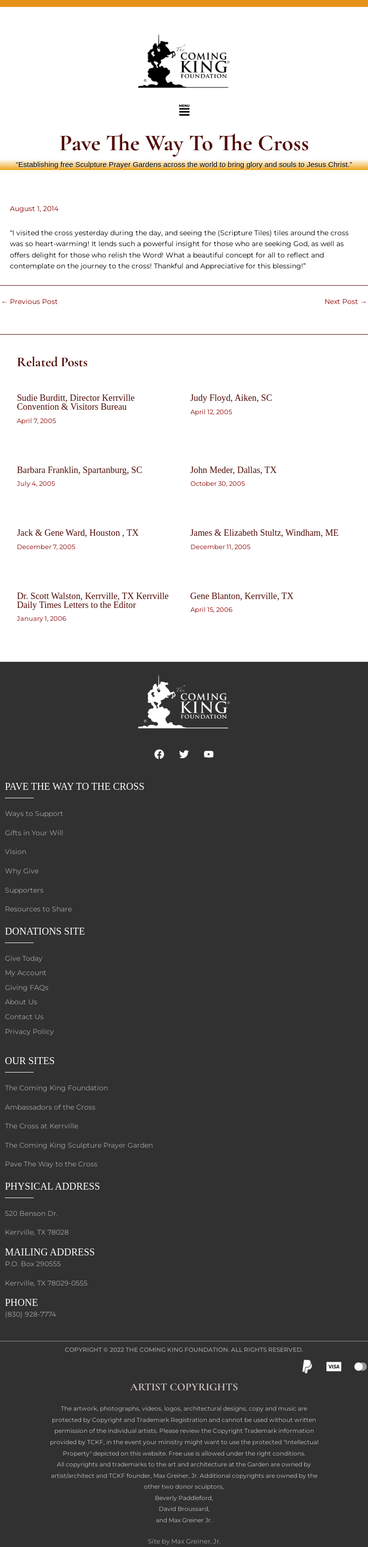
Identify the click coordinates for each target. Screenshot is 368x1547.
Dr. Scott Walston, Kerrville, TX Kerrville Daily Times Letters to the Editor (93, 600)
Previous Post (29, 302)
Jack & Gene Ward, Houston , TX (77, 533)
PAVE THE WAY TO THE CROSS (74, 786)
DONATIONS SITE (45, 931)
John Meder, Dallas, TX (233, 470)
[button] (184, 111)
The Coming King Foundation (177, 1349)
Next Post (345, 302)
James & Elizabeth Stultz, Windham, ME (264, 533)
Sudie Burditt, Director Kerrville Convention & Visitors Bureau (76, 402)
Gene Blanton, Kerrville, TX (242, 596)
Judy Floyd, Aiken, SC (231, 398)
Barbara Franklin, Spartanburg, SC (79, 470)
